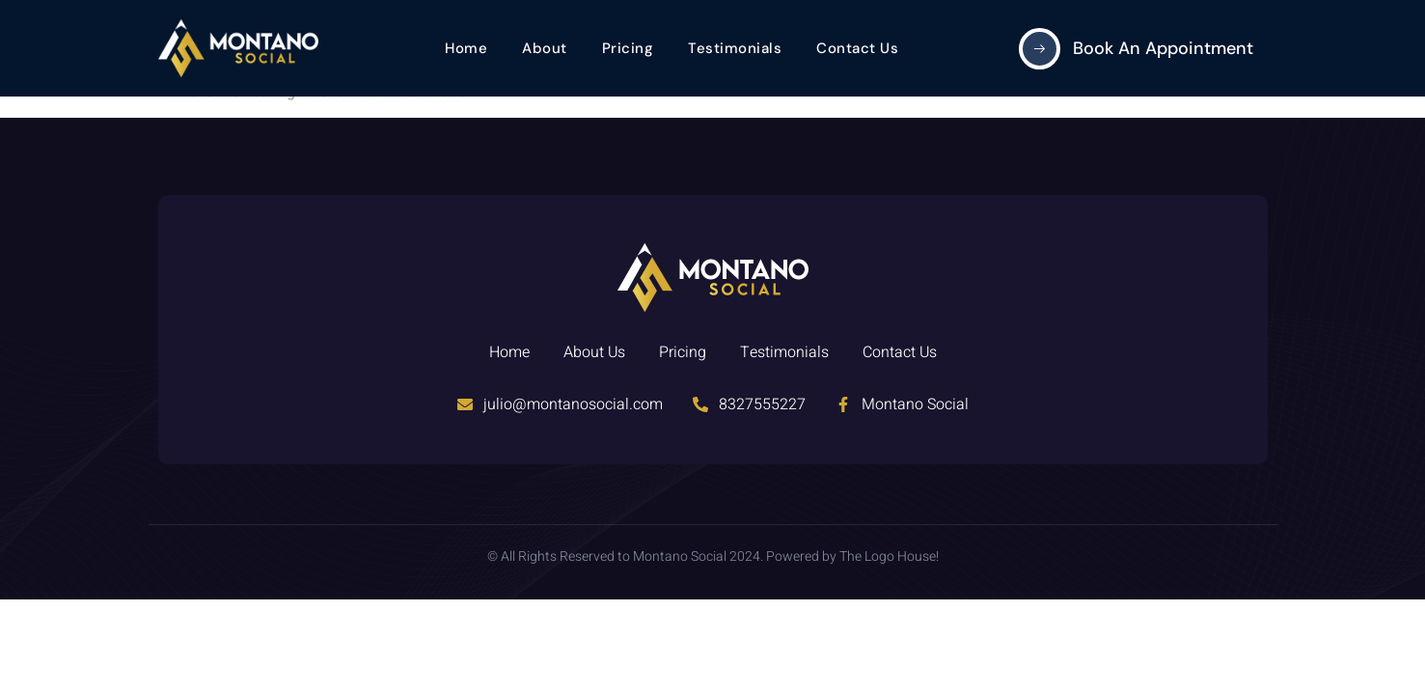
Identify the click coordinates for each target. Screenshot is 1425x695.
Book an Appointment (1163, 48)
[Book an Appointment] (1039, 49)
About (544, 48)
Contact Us (857, 48)
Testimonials (734, 48)
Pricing (628, 48)
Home (466, 48)
